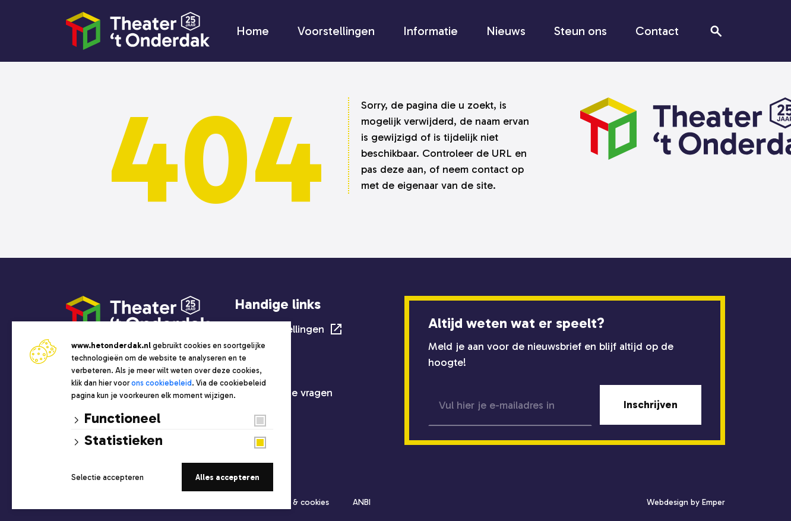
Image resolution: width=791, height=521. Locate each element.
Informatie (430, 31)
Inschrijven (651, 404)
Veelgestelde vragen (284, 392)
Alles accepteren (227, 477)
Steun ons (580, 31)
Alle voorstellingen (279, 329)
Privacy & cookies (296, 502)
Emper (713, 502)
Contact (657, 31)
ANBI (362, 502)
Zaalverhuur (262, 351)
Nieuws (506, 31)
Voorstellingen (336, 31)
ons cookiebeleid (161, 382)
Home (252, 31)
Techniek (257, 371)
